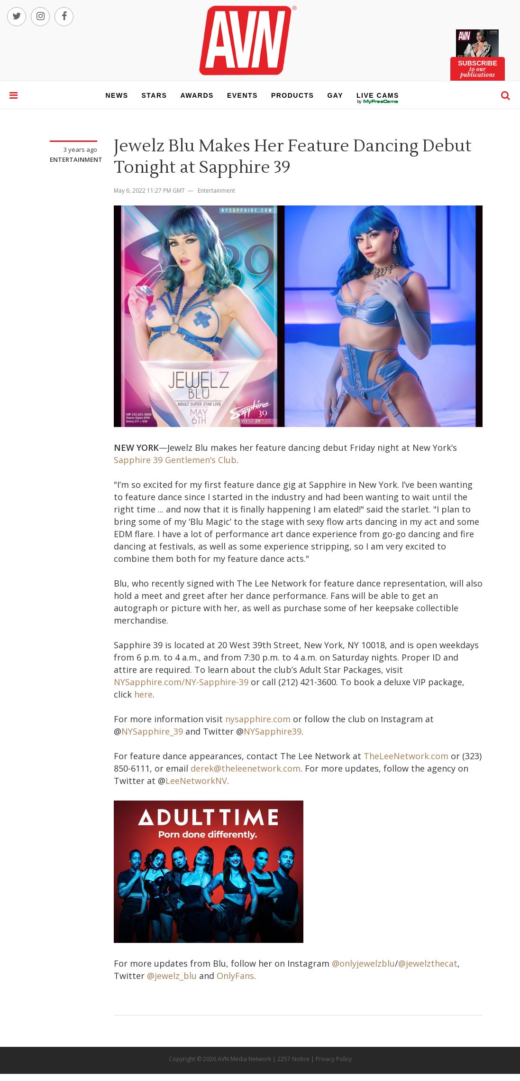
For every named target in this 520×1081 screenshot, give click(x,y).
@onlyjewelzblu (363, 963)
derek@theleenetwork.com (246, 768)
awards (196, 95)
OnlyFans (235, 975)
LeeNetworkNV (196, 780)
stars (154, 95)
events (242, 95)
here (143, 694)
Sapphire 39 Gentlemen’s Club (175, 460)
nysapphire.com (258, 719)
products (292, 95)
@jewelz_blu (172, 975)
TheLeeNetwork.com (406, 756)
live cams (377, 101)
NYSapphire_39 (152, 731)
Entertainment (76, 159)
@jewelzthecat (427, 963)
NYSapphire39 (272, 731)
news (117, 95)
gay (335, 95)
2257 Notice (293, 1059)
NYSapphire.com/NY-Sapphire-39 (181, 682)
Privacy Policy (334, 1059)
